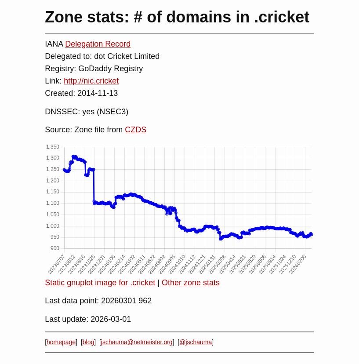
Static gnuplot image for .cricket (100, 282)
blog (88, 342)
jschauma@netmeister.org (137, 342)
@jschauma (195, 342)
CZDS (135, 129)
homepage (61, 342)
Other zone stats (191, 282)
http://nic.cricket (91, 80)
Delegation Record (98, 44)
